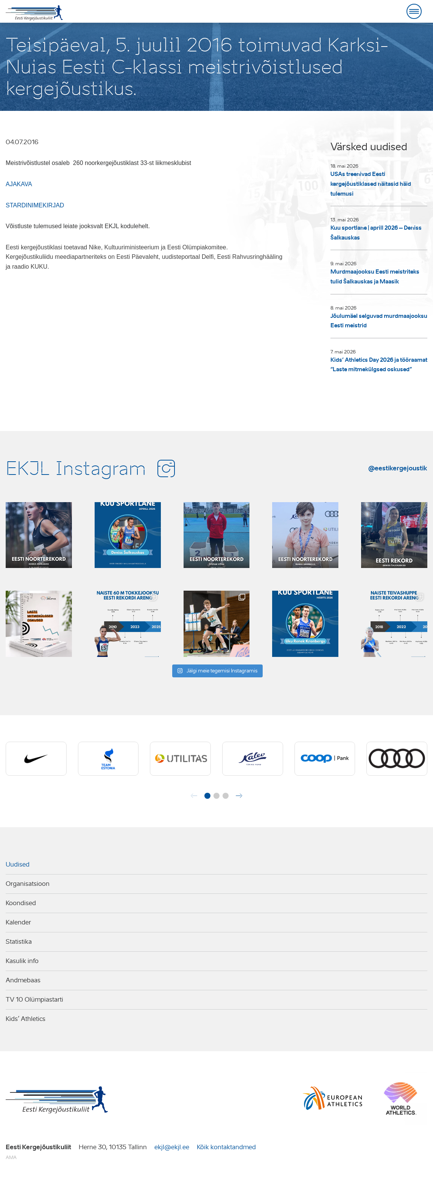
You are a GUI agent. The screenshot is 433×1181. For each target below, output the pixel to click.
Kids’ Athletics (25, 1018)
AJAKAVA (19, 184)
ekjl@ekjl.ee (171, 1147)
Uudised (18, 864)
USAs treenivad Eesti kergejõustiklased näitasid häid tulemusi (370, 184)
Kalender (18, 922)
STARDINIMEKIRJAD (35, 205)
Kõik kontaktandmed (226, 1147)
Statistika (19, 941)
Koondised (21, 903)
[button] (207, 796)
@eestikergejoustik (397, 468)
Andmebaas (23, 980)
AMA (11, 1157)
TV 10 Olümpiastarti (34, 999)
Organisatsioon (28, 883)
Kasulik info (22, 961)
